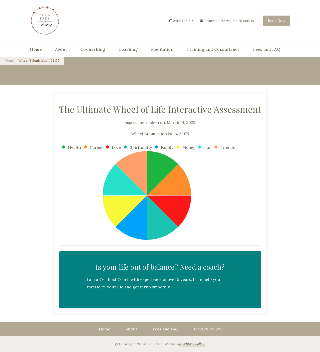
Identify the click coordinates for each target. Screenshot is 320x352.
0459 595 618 (183, 21)
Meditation (162, 49)
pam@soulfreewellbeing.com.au (229, 21)
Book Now (276, 20)
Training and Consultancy (213, 49)
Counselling (92, 49)
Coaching (128, 49)
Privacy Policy (207, 329)
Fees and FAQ (266, 49)
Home (36, 49)
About (61, 49)
